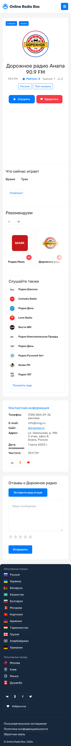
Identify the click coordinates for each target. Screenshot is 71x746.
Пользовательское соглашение (25, 723)
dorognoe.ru (36, 428)
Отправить (20, 549)
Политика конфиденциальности (26, 729)
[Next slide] (18, 221)
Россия (25, 86)
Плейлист (16, 193)
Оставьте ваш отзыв (28, 492)
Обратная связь (14, 734)
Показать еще (22, 385)
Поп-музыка (43, 86)
